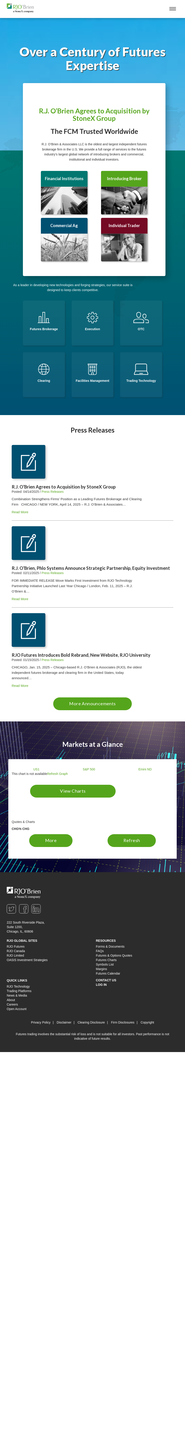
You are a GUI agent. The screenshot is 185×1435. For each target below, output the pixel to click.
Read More (20, 512)
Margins (101, 969)
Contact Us (106, 980)
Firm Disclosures (122, 1022)
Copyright (147, 1022)
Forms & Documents (110, 946)
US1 (36, 769)
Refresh (131, 840)
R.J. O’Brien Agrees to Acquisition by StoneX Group (94, 114)
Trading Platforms (19, 991)
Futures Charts (106, 960)
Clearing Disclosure (91, 1022)
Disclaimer (64, 1022)
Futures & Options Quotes (114, 955)
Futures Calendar (108, 973)
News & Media (17, 995)
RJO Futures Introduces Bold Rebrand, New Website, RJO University (81, 655)
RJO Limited (15, 955)
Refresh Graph (57, 774)
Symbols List (105, 964)
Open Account (16, 1009)
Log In (101, 984)
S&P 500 (89, 769)
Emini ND (145, 769)
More (51, 840)
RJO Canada (16, 951)
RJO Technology (18, 986)
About (11, 1000)
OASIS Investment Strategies (27, 960)
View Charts (73, 791)
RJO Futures (15, 946)
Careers (12, 1004)
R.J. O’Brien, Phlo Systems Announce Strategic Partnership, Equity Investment (91, 568)
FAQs (100, 951)
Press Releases (53, 491)
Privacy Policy (41, 1022)
